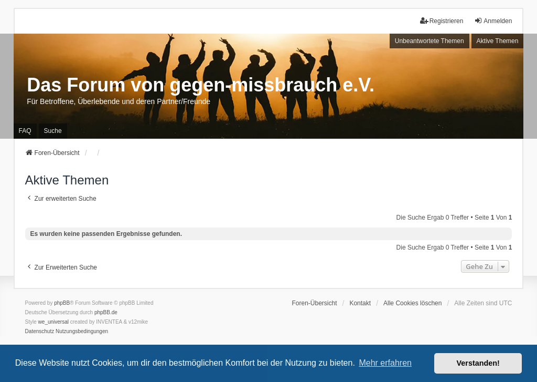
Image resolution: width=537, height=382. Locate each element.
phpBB (62, 303)
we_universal (53, 322)
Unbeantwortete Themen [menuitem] (429, 41)
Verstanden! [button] (478, 363)
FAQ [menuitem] (25, 131)
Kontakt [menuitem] (360, 303)
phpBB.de (105, 312)
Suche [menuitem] (53, 131)
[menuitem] (40, 331)
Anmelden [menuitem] (493, 21)
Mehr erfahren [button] (385, 362)
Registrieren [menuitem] (442, 21)
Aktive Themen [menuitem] (498, 41)
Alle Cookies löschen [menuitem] (412, 303)
